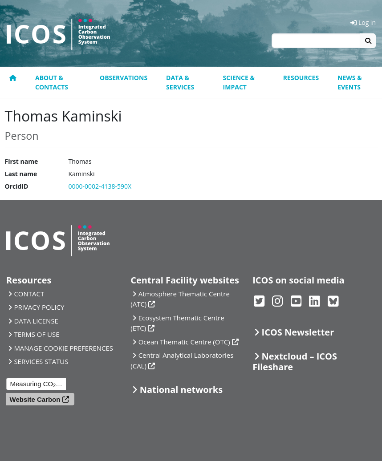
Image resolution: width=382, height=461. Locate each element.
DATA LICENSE (36, 320)
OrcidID (16, 186)
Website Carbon (35, 399)
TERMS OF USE (36, 334)
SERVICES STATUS (41, 361)
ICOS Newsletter (298, 332)
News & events (349, 82)
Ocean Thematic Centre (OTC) (184, 341)
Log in (363, 22)
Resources (301, 77)
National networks (181, 390)
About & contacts (51, 82)
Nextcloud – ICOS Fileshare (294, 361)
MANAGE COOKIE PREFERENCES (63, 348)
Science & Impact (239, 82)
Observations (123, 77)
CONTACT (29, 293)
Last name (21, 174)
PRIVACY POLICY (39, 307)
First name (21, 161)
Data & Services (180, 82)
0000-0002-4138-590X (99, 186)
